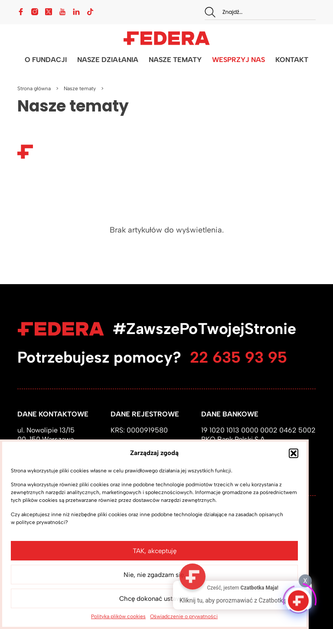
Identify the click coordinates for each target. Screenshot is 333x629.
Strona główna (34, 88)
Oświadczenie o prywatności (184, 616)
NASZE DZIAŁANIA (107, 60)
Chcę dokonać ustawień (154, 599)
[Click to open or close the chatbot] (298, 599)
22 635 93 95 (238, 357)
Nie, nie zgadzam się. (155, 575)
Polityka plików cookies (118, 616)
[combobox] (260, 12)
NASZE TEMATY (175, 60)
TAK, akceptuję (154, 551)
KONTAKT (291, 60)
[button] (293, 453)
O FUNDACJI (46, 60)
